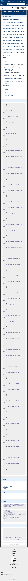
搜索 (26, 4)
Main (14, 535)
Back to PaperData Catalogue (14, 544)
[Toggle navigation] (2, 8)
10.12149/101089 (12, 539)
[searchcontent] (16, 4)
